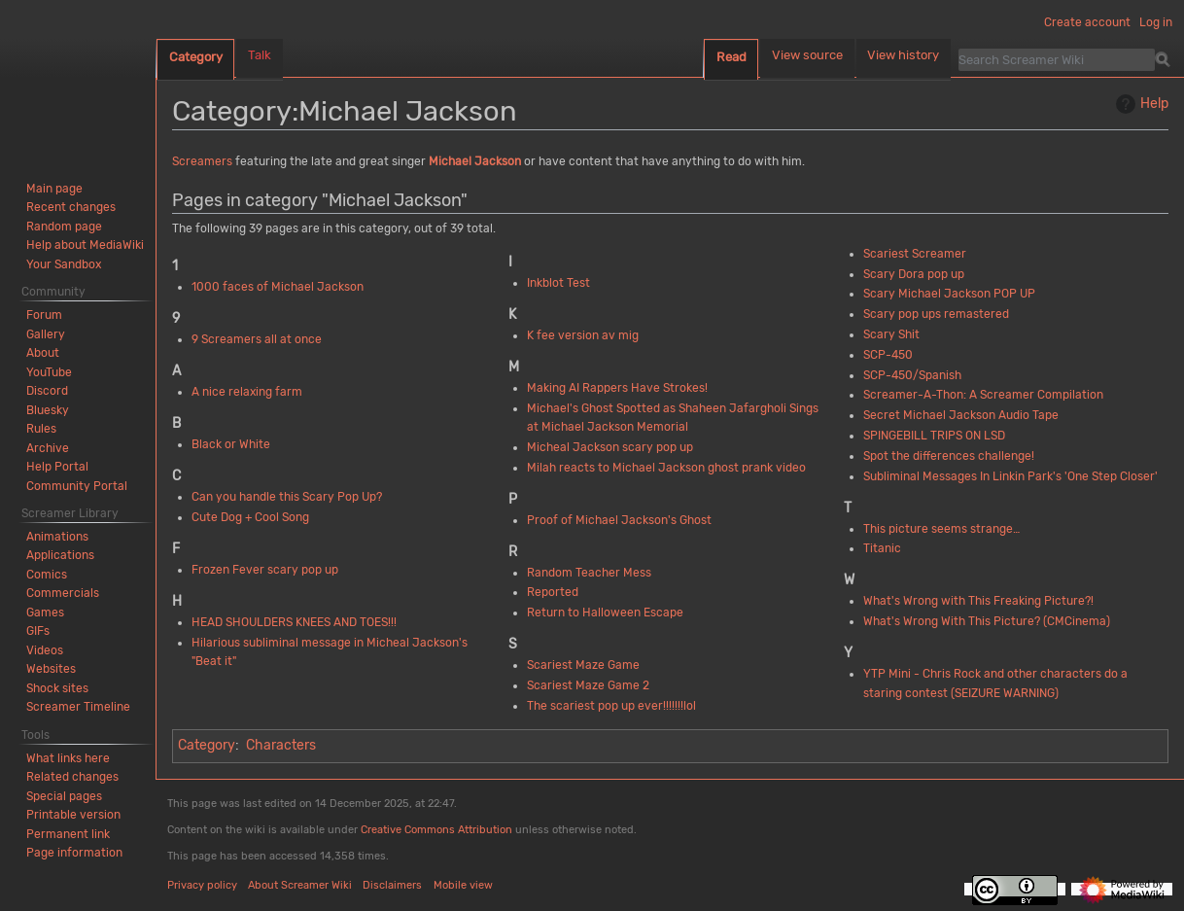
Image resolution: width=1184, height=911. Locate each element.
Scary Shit (891, 334)
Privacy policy (202, 885)
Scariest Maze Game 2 (588, 685)
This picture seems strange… (941, 529)
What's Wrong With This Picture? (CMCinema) (986, 621)
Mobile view (463, 885)
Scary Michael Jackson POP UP (949, 293)
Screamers (202, 161)
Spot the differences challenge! (948, 456)
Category (206, 745)
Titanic (882, 548)
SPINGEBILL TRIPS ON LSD (934, 435)
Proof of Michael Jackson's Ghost (619, 520)
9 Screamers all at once (257, 339)
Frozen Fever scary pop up (265, 570)
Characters (281, 745)
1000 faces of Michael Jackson (278, 287)
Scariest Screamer (914, 254)
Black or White (231, 444)
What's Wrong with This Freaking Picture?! (978, 601)
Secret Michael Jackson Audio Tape (961, 415)
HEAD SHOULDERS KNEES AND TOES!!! (294, 622)
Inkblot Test (558, 283)
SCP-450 (888, 355)
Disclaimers (392, 885)
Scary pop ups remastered (936, 314)
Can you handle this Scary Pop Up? (287, 497)
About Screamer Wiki (300, 885)
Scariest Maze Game (583, 665)
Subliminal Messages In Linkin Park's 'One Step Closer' (1010, 476)
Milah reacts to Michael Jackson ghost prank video (666, 467)
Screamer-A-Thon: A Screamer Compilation (983, 395)
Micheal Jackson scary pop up (610, 447)
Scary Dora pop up (913, 274)
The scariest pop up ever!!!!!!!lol (611, 706)
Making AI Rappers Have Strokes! (617, 388)
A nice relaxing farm (247, 392)
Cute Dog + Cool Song (250, 517)
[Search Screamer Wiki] (1056, 59)
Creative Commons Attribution (436, 829)
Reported (552, 592)
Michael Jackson (475, 161)
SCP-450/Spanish (912, 375)
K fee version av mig (583, 335)
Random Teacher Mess (589, 572)
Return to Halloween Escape (605, 612)
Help (1139, 104)
